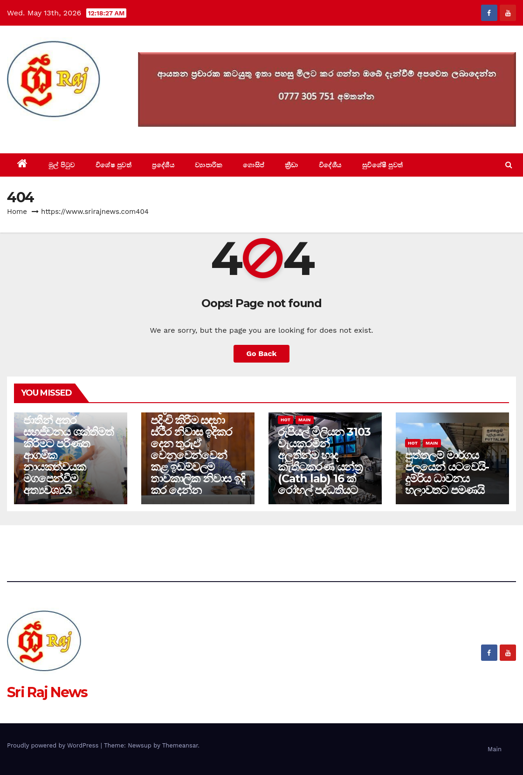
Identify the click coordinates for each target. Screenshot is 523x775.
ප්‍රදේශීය (163, 165)
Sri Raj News (47, 132)
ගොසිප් (253, 165)
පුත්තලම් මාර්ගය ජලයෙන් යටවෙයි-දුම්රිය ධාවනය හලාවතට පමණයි (447, 472)
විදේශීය (330, 165)
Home (17, 211)
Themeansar (180, 745)
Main (304, 419)
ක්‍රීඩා (291, 165)
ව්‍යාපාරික (208, 165)
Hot (285, 419)
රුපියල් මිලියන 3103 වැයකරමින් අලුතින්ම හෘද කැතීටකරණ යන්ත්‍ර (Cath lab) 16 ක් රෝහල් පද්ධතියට (324, 461)
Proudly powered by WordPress (54, 745)
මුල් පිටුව (61, 165)
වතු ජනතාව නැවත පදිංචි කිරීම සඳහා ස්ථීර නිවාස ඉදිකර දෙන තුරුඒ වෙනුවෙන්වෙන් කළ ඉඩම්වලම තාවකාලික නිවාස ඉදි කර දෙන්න (198, 449)
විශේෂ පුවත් (114, 165)
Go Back (262, 353)
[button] (508, 164)
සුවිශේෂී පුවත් (382, 165)
